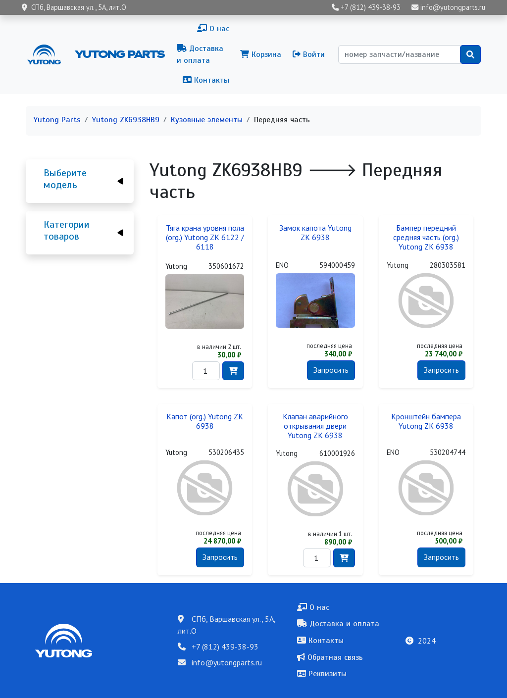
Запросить (331, 370)
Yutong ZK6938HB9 (125, 120)
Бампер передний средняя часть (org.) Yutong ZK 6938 (426, 237)
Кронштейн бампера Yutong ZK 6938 (426, 421)
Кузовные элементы (207, 120)
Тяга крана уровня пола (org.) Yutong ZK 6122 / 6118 (205, 237)
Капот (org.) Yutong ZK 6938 (204, 421)
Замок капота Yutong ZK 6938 (315, 232)
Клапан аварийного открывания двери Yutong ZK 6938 (315, 426)
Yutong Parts (118, 54)
